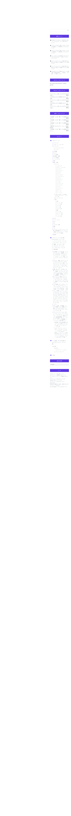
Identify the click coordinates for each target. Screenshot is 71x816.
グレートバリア (59, 192)
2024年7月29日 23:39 (7, 708)
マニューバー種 (59, 214)
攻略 (54, 160)
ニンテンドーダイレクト (59, 351)
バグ (54, 227)
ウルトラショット (59, 170)
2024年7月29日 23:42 (7, 729)
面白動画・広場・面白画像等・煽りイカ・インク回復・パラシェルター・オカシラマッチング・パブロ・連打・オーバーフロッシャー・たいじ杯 (61, 324)
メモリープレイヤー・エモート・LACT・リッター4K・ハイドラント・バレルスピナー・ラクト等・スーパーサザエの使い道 (61, 330)
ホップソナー (59, 177)
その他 (53, 355)
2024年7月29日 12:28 (11, 307)
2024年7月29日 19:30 (7, 594)
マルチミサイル (59, 179)
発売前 (54, 234)
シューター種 (59, 204)
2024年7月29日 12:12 (7, 335)
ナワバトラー (56, 143)
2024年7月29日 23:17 (7, 674)
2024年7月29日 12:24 (7, 382)
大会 (54, 221)
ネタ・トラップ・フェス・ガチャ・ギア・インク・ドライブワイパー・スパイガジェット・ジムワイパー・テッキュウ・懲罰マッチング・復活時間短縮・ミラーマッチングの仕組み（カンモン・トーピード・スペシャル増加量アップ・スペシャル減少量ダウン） (60, 316)
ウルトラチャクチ (59, 183)
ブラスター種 (7, 32)
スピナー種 (58, 205)
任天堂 (54, 346)
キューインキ (59, 191)
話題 (54, 226)
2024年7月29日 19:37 (7, 657)
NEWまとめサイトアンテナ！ (56, 380)
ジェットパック (59, 185)
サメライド (58, 173)
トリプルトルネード (60, 176)
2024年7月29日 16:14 (7, 527)
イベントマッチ (56, 159)
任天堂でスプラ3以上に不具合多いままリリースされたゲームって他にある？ (60, 41)
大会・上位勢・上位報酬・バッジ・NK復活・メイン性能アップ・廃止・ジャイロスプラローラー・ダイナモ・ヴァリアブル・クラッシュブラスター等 (60, 308)
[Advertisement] (24, 193)
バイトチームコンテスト (59, 147)
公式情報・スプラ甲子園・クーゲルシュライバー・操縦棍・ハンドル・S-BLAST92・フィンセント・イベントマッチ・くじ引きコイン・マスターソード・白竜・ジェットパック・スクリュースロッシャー (60, 255)
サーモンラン (56, 146)
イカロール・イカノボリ (58, 144)
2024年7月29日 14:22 (11, 466)
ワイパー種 (58, 211)
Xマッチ (55, 152)
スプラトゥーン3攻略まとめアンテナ (58, 375)
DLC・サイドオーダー (59, 198)
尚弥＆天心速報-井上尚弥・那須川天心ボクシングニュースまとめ (59, 384)
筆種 (57, 210)
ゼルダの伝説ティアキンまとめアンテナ (58, 386)
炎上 (54, 223)
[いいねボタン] (4, 298)
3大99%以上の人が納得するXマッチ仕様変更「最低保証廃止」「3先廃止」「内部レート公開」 (60, 72)
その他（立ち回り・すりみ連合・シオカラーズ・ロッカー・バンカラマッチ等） (61, 195)
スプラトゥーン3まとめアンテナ (57, 373)
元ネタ (54, 218)
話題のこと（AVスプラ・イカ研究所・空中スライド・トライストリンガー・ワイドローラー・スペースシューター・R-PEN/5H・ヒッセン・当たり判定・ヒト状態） (61, 335)
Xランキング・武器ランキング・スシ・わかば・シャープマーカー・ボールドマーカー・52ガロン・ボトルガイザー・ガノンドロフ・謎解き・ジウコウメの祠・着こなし (60, 279)
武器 (56, 199)
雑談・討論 (55, 162)
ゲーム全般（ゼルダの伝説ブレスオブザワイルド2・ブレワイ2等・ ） (59, 342)
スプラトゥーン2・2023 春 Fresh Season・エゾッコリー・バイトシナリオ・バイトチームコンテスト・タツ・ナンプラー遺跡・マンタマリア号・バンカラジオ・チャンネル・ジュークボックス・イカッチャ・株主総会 (59, 243)
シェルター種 (59, 216)
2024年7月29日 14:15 (7, 512)
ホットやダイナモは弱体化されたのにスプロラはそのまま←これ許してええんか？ (60, 57)
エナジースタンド (59, 174)
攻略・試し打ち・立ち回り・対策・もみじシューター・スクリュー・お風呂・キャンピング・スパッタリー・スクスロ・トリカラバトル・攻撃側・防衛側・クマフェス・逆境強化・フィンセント (60, 272)
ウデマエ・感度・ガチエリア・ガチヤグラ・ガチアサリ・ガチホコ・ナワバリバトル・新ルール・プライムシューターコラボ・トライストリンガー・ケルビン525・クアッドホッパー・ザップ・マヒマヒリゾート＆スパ (60, 264)
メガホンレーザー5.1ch (60, 167)
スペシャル (57, 164)
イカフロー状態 (56, 224)
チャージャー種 (59, 202)
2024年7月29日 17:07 (7, 578)
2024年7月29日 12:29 (7, 398)
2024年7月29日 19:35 (7, 641)
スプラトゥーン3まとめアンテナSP (57, 379)
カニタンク (58, 189)
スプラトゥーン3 (56, 140)
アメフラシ (58, 186)
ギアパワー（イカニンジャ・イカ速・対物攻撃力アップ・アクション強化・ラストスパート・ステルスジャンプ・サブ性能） (60, 231)
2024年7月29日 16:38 (7, 543)
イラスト (55, 304)
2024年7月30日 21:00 (7, 776)
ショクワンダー (59, 166)
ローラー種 (58, 207)
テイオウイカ (59, 169)
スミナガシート (59, 180)
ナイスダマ (58, 182)
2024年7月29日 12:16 (7, 365)
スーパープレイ (56, 220)
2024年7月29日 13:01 (7, 418)
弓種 (57, 201)
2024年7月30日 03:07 (7, 759)
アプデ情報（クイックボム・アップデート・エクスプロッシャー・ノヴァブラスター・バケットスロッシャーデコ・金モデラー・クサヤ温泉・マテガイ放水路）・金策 (60, 287)
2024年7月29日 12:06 (7, 291)
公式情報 (55, 151)
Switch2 (56, 348)
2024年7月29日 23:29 (7, 693)
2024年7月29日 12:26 (11, 351)
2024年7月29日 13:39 (7, 481)
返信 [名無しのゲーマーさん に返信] (44, 302)
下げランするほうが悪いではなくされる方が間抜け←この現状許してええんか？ (60, 46)
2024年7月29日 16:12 (14, 321)
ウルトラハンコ (59, 188)
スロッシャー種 (59, 213)
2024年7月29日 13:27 (7, 451)
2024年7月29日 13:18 (7, 435)
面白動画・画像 (56, 156)
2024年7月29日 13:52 (7, 496)
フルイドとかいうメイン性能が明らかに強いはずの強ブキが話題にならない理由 (60, 61)
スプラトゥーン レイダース (61, 350)
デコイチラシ (59, 171)
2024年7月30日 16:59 (14, 627)
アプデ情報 (55, 154)
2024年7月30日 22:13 (7, 792)
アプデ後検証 (56, 157)
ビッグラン (57, 149)
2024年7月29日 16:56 (7, 559)
